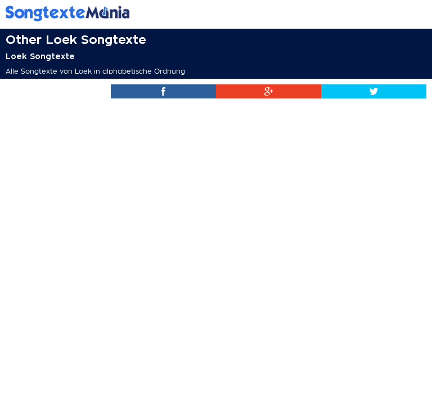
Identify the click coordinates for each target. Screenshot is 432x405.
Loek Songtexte (40, 56)
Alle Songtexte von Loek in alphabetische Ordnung (95, 71)
